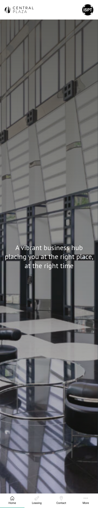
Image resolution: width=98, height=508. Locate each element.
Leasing (37, 500)
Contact (61, 500)
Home (12, 500)
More (86, 500)
